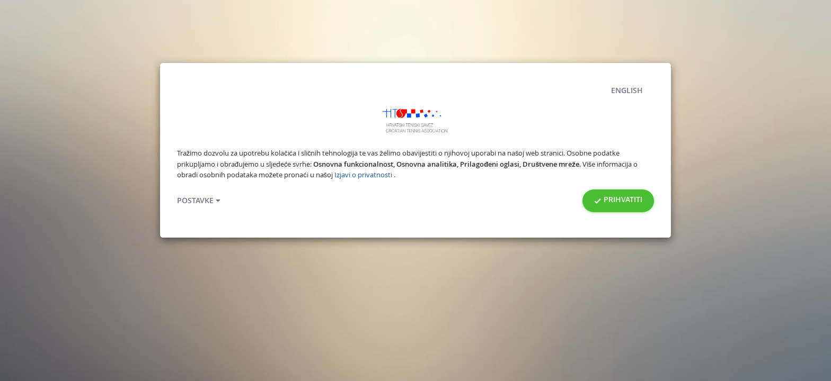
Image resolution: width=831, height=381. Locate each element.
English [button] (627, 90)
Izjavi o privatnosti (364, 174)
